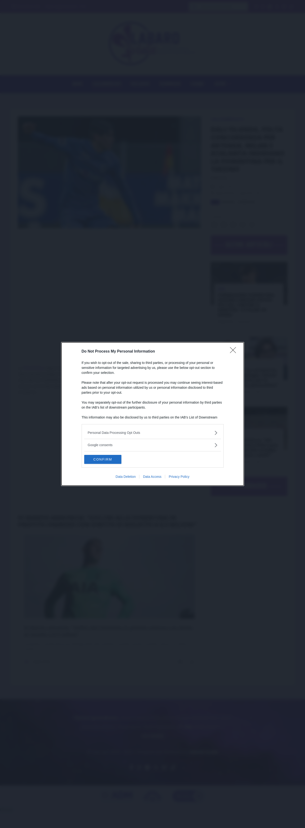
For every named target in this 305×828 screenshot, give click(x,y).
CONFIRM (106, 459)
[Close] (234, 351)
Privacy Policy (179, 477)
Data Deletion (126, 477)
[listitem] (152, 432)
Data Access (152, 477)
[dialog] (153, 414)
